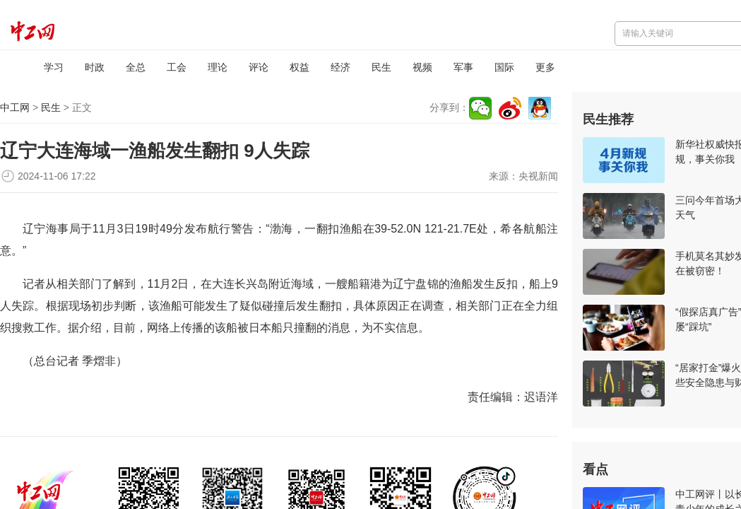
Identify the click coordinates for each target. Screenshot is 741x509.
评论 (258, 67)
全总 (136, 67)
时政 (95, 67)
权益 (299, 67)
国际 (504, 67)
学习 (54, 67)
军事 (463, 67)
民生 (381, 67)
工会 (176, 67)
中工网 (15, 107)
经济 (340, 67)
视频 (422, 67)
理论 (217, 67)
